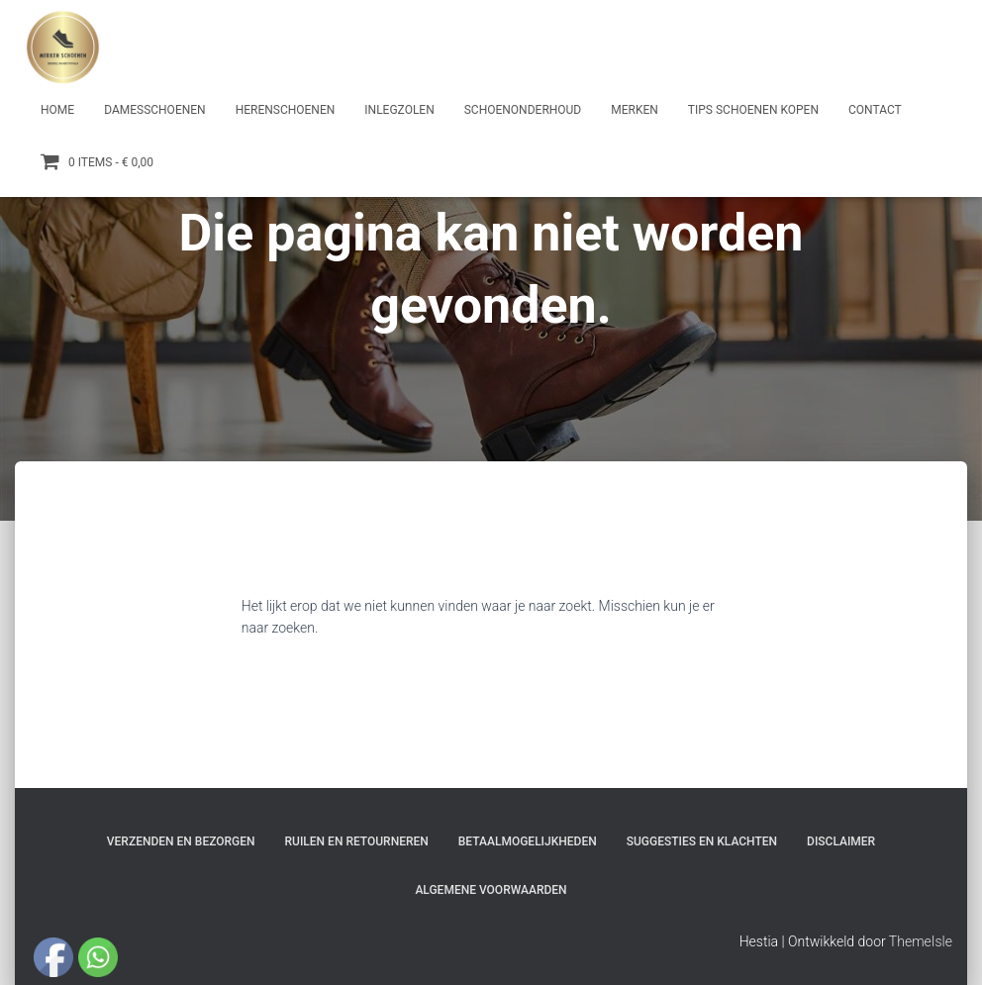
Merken (634, 110)
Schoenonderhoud (523, 110)
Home (57, 110)
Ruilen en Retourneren (357, 841)
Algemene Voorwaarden (490, 890)
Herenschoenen (286, 110)
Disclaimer (841, 841)
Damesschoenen (155, 110)
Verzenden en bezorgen (181, 841)
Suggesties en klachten (702, 841)
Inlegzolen (399, 110)
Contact (875, 110)
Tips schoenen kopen (753, 110)
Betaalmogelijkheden (527, 841)
